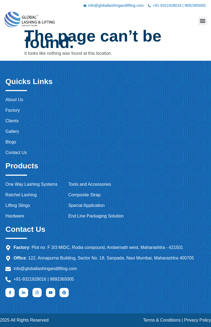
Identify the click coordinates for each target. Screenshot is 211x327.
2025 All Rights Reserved (24, 320)
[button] (202, 21)
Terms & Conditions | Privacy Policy (177, 320)
